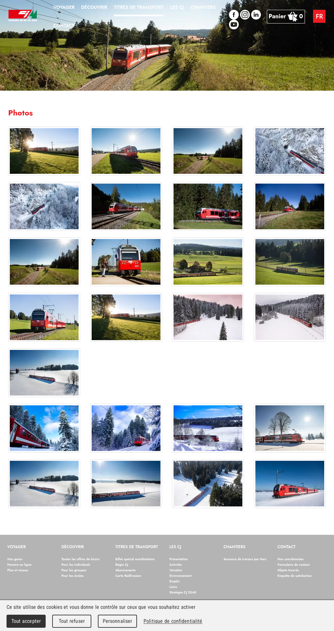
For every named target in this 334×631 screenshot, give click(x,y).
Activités (176, 564)
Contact (287, 547)
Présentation (179, 559)
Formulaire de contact (294, 564)
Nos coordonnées (291, 559)
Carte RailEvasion (128, 575)
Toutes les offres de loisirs (80, 559)
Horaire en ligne (20, 564)
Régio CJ (121, 564)
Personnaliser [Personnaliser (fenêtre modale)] (117, 621)
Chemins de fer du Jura (22, 16)
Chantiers (234, 547)
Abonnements (125, 570)
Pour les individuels (75, 564)
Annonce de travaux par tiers (244, 559)
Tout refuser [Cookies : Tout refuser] (72, 621)
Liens (173, 586)
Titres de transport (136, 547)
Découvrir (72, 547)
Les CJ (175, 547)
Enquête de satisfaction (295, 575)
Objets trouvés (288, 570)
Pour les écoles (72, 575)
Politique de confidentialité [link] (173, 621)
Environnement (181, 575)
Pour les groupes (73, 570)
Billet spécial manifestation (135, 559)
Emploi (175, 581)
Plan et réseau (18, 570)
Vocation (176, 570)
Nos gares (15, 559)
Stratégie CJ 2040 (183, 592)
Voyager (17, 547)
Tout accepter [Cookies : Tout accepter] (26, 621)
